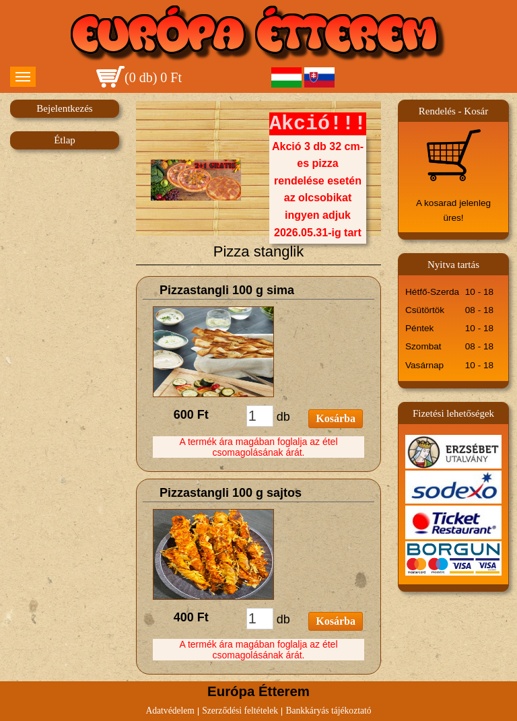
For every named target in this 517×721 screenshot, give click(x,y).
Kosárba (335, 418)
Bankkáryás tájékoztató (328, 711)
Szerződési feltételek (240, 711)
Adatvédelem (169, 711)
